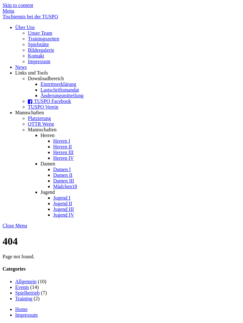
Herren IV (63, 158)
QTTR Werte (41, 124)
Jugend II (62, 203)
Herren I (61, 141)
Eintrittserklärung (58, 84)
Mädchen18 (65, 186)
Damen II (62, 175)
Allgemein (26, 281)
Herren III (63, 152)
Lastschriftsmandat (59, 90)
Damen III (63, 180)
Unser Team (40, 33)
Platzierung (39, 118)
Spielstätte (38, 44)
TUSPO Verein (43, 107)
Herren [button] (47, 135)
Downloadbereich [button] (46, 78)
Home (21, 309)
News (21, 67)
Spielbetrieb (27, 293)
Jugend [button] (47, 192)
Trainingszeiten (43, 38)
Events (22, 287)
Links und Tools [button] (31, 72)
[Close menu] (15, 225)
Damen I (62, 169)
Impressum (39, 61)
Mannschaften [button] (29, 112)
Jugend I (62, 197)
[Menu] (8, 11)
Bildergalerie (41, 50)
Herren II (62, 146)
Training (24, 298)
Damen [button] (47, 163)
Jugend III (63, 209)
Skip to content (18, 5)
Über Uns (25, 27)
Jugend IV (63, 215)
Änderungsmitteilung (62, 95)
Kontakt (36, 55)
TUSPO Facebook (49, 101)
